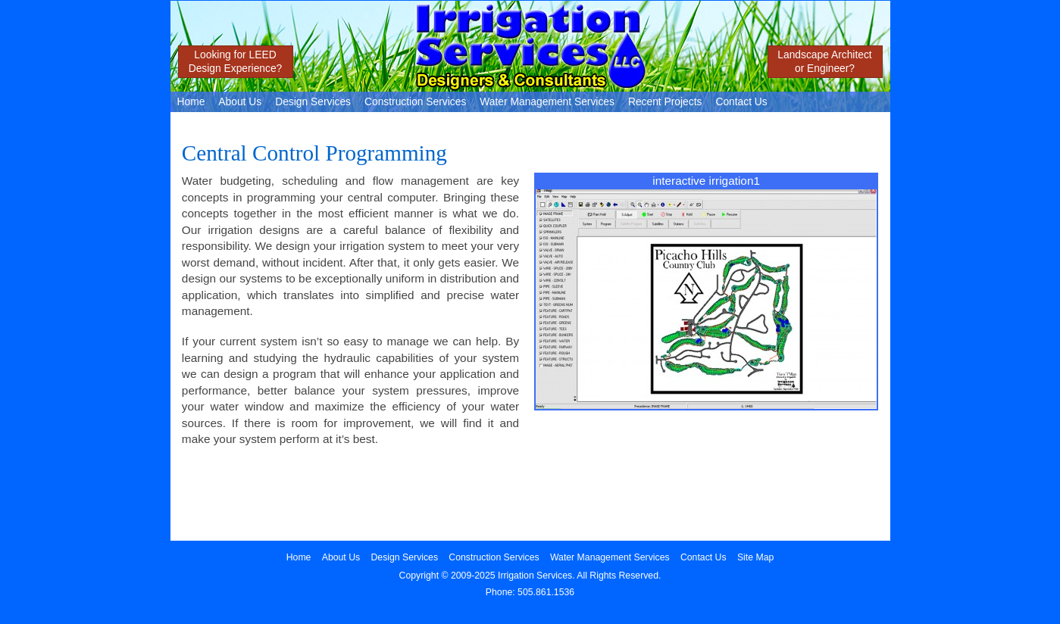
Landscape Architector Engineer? (824, 61)
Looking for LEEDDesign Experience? (236, 61)
